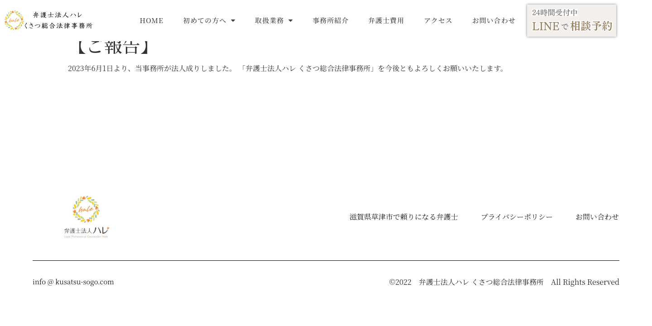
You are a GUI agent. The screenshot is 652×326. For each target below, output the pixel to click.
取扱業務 (274, 21)
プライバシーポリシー (517, 220)
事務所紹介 (330, 20)
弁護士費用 (386, 20)
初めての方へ (209, 21)
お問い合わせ (494, 20)
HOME (152, 20)
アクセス (438, 20)
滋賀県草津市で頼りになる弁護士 (404, 220)
